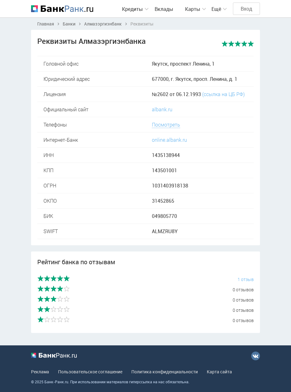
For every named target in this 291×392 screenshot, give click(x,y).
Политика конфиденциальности (164, 372)
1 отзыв (246, 279)
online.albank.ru (169, 139)
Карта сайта (219, 372)
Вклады (164, 9)
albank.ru (162, 109)
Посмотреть (166, 124)
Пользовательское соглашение (90, 372)
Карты (192, 9)
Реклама (40, 372)
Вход (246, 8)
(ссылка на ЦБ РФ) (223, 94)
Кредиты (132, 9)
